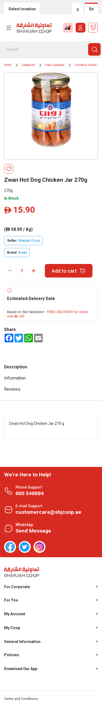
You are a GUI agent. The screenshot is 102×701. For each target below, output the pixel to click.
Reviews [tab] (12, 389)
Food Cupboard (54, 65)
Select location (22, 9)
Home (7, 65)
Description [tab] (15, 366)
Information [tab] (15, 378)
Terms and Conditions (21, 699)
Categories (28, 65)
